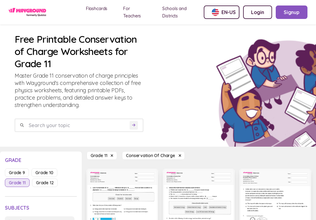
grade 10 (44, 172)
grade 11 (17, 182)
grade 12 (45, 182)
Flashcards (97, 8)
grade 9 (17, 172)
